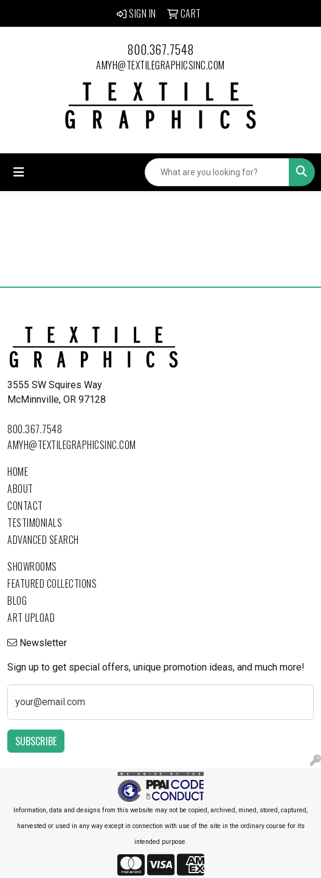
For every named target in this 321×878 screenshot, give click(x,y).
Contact (25, 505)
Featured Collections (52, 583)
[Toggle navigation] (19, 172)
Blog (17, 600)
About (20, 488)
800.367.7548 (161, 49)
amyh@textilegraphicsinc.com (160, 65)
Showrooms (32, 566)
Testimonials (34, 522)
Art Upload (31, 617)
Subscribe (36, 741)
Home (17, 471)
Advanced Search (43, 539)
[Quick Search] (217, 172)
